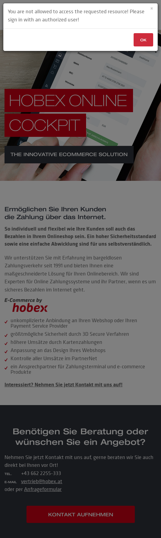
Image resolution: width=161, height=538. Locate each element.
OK (143, 40)
